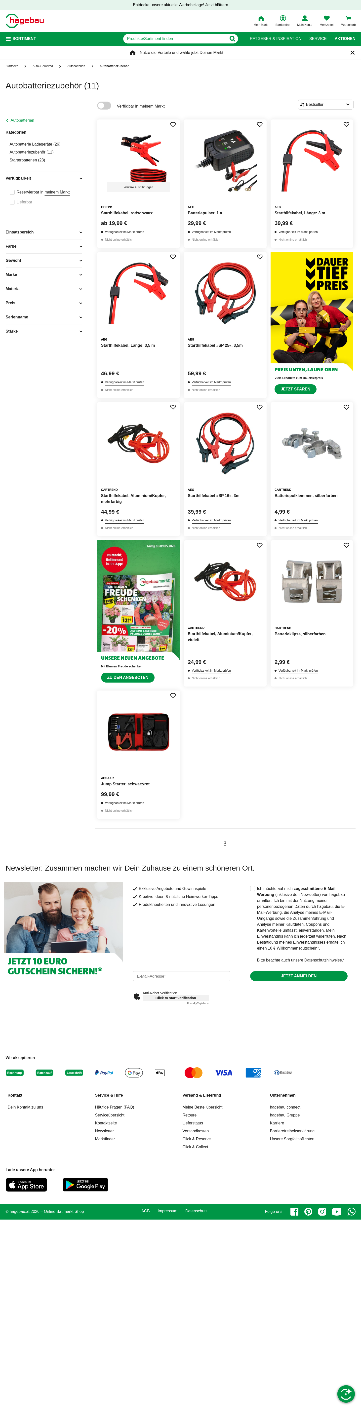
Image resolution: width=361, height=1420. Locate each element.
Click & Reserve (197, 1139)
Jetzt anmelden (299, 976)
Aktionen (345, 39)
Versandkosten (196, 1131)
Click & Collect (195, 1147)
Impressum (167, 1211)
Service (318, 39)
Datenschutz (196, 1211)
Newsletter (104, 1131)
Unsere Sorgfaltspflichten (292, 1139)
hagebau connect (285, 1107)
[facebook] (294, 1212)
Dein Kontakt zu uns (25, 1107)
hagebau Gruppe (285, 1115)
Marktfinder (105, 1139)
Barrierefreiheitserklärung (292, 1131)
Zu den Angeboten (128, 677)
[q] (175, 38)
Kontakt (15, 1095)
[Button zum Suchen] (232, 38)
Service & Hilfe (109, 1095)
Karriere (277, 1123)
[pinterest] (308, 1212)
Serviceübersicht (109, 1115)
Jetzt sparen (295, 389)
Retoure (190, 1115)
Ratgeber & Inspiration (275, 39)
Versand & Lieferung (202, 1095)
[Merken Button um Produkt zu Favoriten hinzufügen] (173, 124)
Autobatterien (22, 120)
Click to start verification (176, 998)
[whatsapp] (352, 1212)
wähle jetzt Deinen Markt (201, 52)
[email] (181, 976)
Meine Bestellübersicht (203, 1107)
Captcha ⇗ (198, 1003)
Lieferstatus (193, 1123)
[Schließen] (353, 53)
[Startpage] (25, 21)
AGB (145, 1211)
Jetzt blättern (216, 5)
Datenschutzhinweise (323, 960)
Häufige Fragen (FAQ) (114, 1107)
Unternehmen (283, 1095)
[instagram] (322, 1212)
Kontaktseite (106, 1123)
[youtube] (337, 1212)
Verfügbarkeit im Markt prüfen (124, 232)
